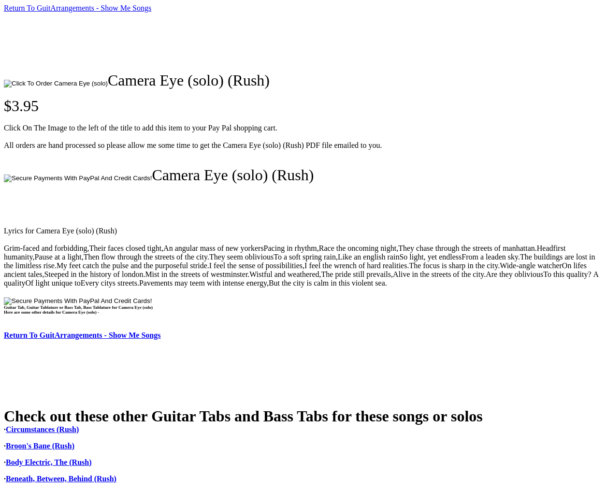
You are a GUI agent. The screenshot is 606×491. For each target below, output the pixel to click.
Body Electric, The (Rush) (48, 462)
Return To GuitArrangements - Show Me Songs (77, 8)
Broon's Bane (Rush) (40, 446)
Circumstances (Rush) (42, 429)
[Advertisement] (180, 42)
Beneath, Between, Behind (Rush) (61, 479)
